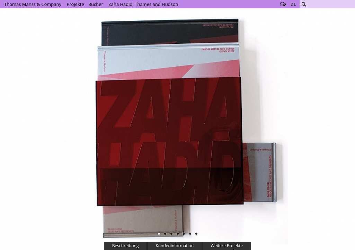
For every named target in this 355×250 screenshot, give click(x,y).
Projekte (75, 4)
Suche (304, 4)
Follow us (283, 4)
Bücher (95, 4)
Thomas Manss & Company (32, 4)
